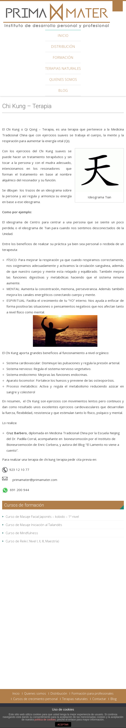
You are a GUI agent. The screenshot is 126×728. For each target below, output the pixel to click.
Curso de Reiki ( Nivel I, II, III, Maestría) (32, 541)
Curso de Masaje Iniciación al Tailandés (34, 525)
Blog (63, 90)
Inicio (63, 35)
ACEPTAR (62, 724)
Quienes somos (63, 79)
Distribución (63, 46)
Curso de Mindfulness (22, 533)
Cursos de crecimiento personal (35, 699)
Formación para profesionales (93, 693)
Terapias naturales (63, 68)
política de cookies (45, 719)
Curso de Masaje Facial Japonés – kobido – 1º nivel (42, 516)
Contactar (99, 699)
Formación (63, 57)
